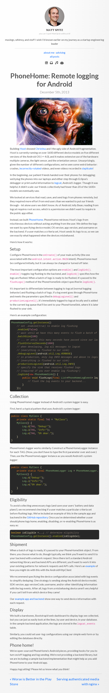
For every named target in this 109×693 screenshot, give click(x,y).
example (90, 565)
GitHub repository (37, 517)
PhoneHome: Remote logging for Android (54, 80)
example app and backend (29, 598)
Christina (41, 148)
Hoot (23, 148)
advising (60, 52)
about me (49, 52)
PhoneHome (36, 219)
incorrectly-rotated (30, 168)
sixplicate (87, 168)
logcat (58, 182)
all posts (54, 56)
